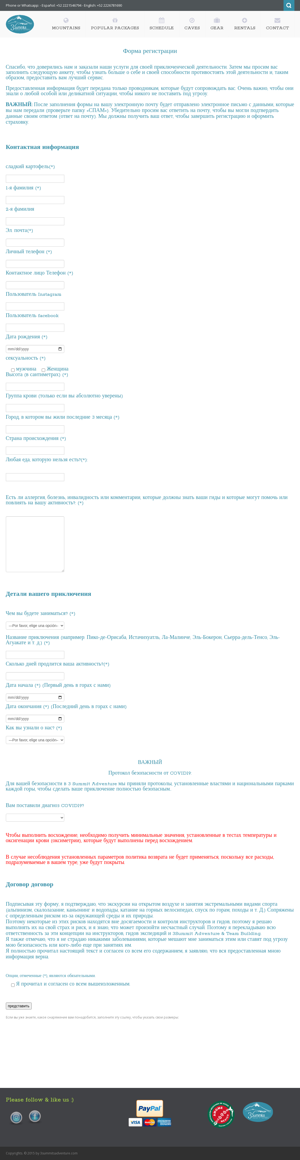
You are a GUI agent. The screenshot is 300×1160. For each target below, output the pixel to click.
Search (289, 5)
